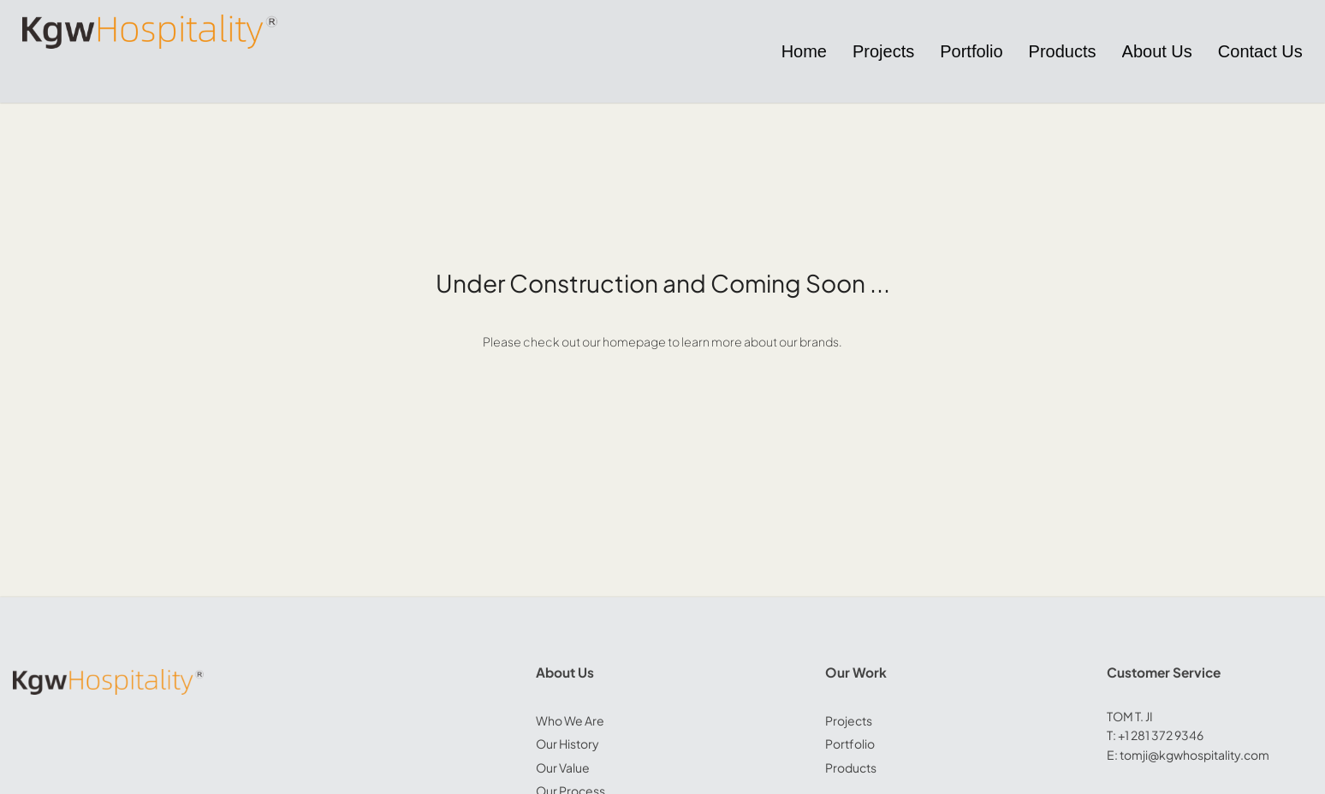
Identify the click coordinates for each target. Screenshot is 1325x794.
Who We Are (570, 720)
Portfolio (850, 743)
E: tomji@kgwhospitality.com (1188, 754)
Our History (567, 743)
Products (850, 767)
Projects (848, 720)
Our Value (563, 767)
